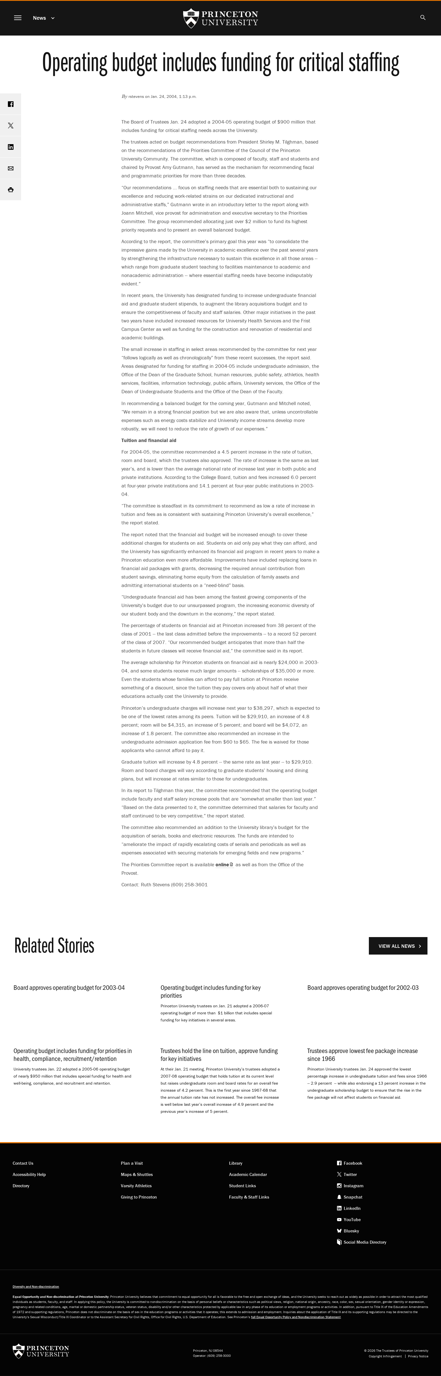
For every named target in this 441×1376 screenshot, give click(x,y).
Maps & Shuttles (137, 1174)
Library (235, 1163)
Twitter (350, 1174)
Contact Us (23, 1163)
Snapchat (353, 1197)
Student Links (242, 1185)
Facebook (353, 1163)
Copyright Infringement (385, 1356)
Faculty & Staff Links (249, 1197)
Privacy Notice (418, 1356)
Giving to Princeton (139, 1197)
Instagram (354, 1185)
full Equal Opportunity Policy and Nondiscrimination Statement (296, 1317)
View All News (397, 946)
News (39, 17)
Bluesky (351, 1231)
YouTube (352, 1219)
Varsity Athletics (136, 1185)
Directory (21, 1185)
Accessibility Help (29, 1174)
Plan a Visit (132, 1163)
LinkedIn (352, 1208)
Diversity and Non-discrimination (36, 1286)
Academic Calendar (248, 1174)
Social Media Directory (365, 1242)
